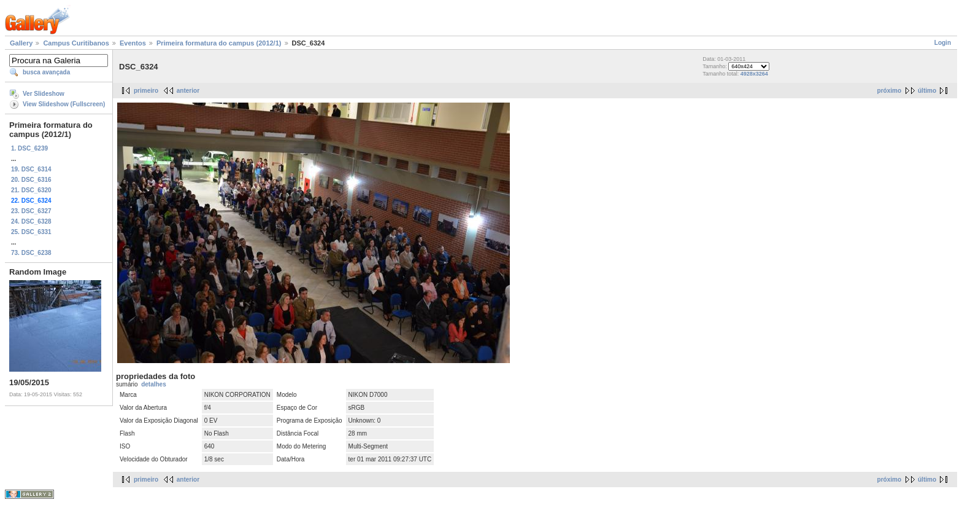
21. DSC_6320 (31, 190)
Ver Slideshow (43, 93)
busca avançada (46, 72)
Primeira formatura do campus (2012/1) (219, 43)
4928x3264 (754, 74)
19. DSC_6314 (31, 169)
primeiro (146, 90)
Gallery (21, 43)
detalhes (153, 384)
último (927, 90)
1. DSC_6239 (29, 148)
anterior (188, 90)
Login (942, 42)
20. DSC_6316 (31, 179)
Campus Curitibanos (76, 43)
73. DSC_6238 (31, 252)
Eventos (133, 43)
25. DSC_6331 (31, 232)
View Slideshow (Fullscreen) (64, 104)
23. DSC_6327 (31, 211)
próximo (889, 90)
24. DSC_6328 (31, 221)
